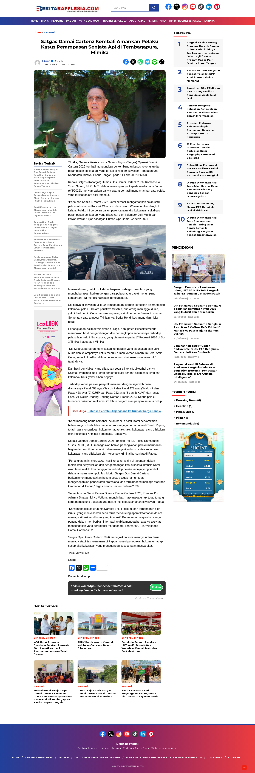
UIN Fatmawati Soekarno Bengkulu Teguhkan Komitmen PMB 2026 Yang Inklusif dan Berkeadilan (197, 309)
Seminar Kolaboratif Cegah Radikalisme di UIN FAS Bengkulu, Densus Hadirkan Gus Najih (196, 349)
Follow (156, 587)
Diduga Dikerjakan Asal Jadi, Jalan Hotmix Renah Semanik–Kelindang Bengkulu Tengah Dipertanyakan (203, 189)
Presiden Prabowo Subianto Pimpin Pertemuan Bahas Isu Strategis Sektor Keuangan (200, 130)
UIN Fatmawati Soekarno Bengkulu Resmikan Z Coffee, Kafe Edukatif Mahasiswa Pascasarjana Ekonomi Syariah (197, 328)
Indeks (105, 748)
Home (34, 20)
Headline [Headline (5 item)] (184, 406)
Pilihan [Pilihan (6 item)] (182, 417)
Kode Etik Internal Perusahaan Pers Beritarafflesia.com (164, 757)
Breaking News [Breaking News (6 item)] (188, 400)
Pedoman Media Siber (136, 748)
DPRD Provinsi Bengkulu (185, 20)
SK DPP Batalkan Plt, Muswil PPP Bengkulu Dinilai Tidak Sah (200, 207)
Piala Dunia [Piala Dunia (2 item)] (185, 412)
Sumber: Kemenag (198, 500)
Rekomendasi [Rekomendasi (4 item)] (187, 423)
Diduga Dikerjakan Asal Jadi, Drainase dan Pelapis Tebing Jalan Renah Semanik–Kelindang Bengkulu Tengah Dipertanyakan (202, 226)
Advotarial (137, 20)
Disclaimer (215, 757)
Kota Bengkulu (89, 20)
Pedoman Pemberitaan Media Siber (97, 757)
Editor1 (46, 61)
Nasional (49, 32)
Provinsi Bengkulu (114, 20)
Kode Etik (234, 757)
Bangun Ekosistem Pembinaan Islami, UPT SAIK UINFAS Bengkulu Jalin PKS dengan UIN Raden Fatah (197, 290)
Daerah (71, 20)
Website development (164, 748)
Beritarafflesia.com (88, 748)
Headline (57, 20)
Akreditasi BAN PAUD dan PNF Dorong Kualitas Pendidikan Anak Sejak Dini (203, 93)
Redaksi (116, 748)
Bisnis (45, 20)
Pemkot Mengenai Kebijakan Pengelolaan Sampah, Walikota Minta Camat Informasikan (203, 110)
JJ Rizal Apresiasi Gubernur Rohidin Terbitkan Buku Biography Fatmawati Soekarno (201, 151)
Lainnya (209, 20)
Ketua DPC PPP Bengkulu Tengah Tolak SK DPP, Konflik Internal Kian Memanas (203, 75)
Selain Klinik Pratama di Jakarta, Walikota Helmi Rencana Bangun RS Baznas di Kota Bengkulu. (203, 170)
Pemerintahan (157, 20)
